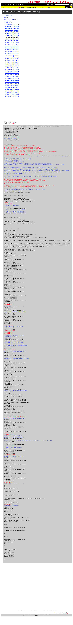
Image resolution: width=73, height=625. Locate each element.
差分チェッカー (6, 7)
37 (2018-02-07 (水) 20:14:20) (12, 91)
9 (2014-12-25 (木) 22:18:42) (12, 40)
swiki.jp (36, 615)
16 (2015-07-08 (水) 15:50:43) (12, 53)
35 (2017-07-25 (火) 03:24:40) (12, 87)
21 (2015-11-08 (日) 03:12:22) (12, 62)
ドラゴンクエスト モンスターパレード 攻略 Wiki (48, 2)
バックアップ (7, 22)
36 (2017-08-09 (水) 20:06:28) (12, 89)
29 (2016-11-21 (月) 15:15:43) (12, 76)
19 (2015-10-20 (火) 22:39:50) (12, 58)
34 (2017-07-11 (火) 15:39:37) (12, 85)
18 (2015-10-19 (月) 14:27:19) (12, 56)
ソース (5, 21)
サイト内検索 (50, 4)
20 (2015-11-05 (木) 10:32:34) (12, 60)
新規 (13, 4)
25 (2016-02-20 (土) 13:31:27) (12, 69)
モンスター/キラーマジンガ (11, 12)
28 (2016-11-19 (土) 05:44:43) (12, 74)
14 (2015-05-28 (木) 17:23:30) (12, 49)
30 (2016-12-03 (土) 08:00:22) (12, 78)
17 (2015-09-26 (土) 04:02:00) (12, 55)
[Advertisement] (37, 109)
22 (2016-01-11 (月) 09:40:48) (12, 64)
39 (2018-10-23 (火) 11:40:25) (12, 94)
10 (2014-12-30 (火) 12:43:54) (12, 42)
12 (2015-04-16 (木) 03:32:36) (12, 46)
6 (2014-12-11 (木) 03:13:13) (12, 35)
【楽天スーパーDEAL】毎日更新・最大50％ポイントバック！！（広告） (35, 7)
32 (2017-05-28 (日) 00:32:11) (12, 82)
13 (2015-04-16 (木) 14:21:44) (12, 48)
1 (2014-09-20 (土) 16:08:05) (12, 26)
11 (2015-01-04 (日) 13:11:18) (12, 44)
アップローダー (14, 7)
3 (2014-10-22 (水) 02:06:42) (12, 30)
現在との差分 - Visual (9, 19)
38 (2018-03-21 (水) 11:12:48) (12, 92)
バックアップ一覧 (8, 15)
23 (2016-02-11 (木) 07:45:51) (12, 65)
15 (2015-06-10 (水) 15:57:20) (12, 51)
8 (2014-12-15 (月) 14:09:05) (12, 39)
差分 (5, 17)
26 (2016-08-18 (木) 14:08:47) (12, 71)
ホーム (4, 4)
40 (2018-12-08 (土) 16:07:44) (12, 96)
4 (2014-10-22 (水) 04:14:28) (12, 31)
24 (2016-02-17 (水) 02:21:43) (12, 67)
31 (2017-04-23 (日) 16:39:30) (12, 80)
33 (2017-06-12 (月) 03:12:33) (12, 83)
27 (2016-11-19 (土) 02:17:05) (12, 73)
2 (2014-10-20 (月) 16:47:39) (12, 28)
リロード (9, 4)
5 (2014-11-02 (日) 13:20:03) (12, 33)
